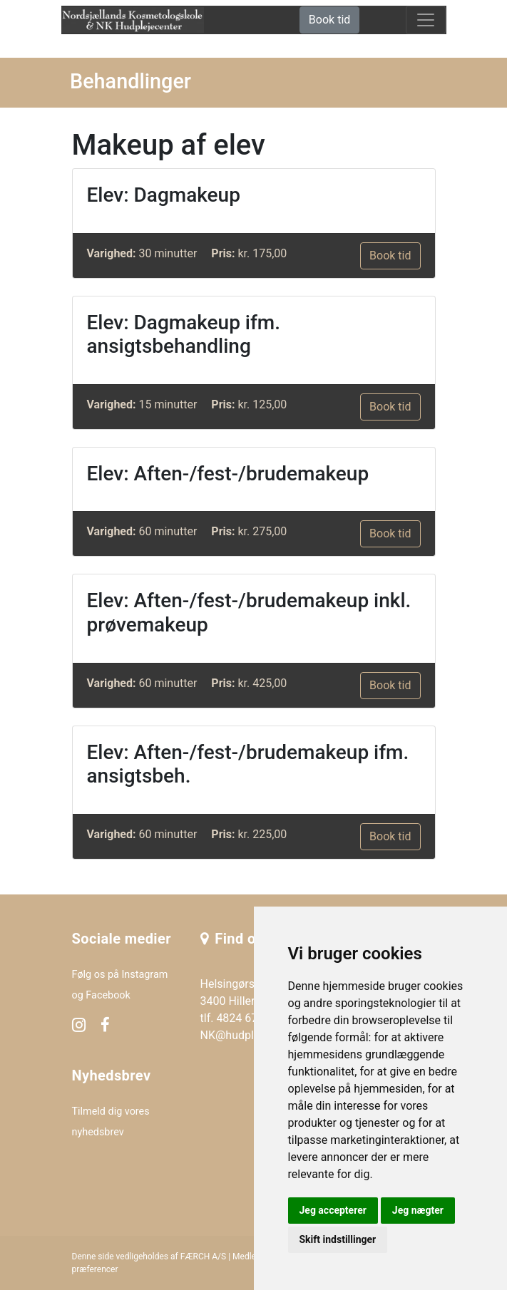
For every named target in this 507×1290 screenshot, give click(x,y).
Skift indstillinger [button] (338, 1239)
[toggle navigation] (426, 20)
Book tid (329, 19)
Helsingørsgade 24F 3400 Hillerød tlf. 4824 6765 (251, 1001)
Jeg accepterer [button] (333, 1210)
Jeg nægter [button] (418, 1210)
